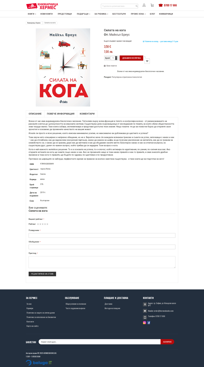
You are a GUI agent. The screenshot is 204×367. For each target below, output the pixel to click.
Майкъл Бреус (119, 34)
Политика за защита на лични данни (41, 312)
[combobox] (119, 6)
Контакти (30, 321)
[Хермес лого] (42, 6)
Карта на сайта (32, 325)
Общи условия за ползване (76, 303)
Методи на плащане (112, 308)
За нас (29, 303)
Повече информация (60, 113)
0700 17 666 (170, 5)
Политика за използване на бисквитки (41, 317)
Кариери (30, 308)
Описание (35, 113)
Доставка (108, 303)
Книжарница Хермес (34, 23)
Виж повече (110, 66)
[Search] (136, 6)
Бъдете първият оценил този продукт (118, 40)
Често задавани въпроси (75, 308)
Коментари (87, 113)
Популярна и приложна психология (127, 77)
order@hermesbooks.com (163, 310)
